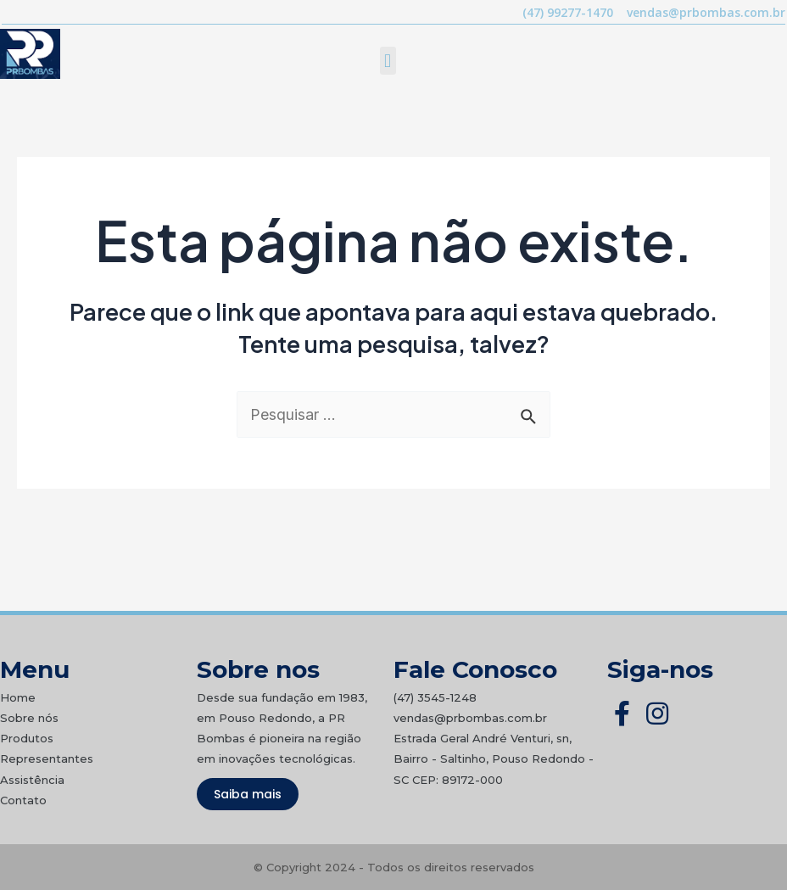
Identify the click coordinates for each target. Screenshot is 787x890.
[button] (388, 61)
